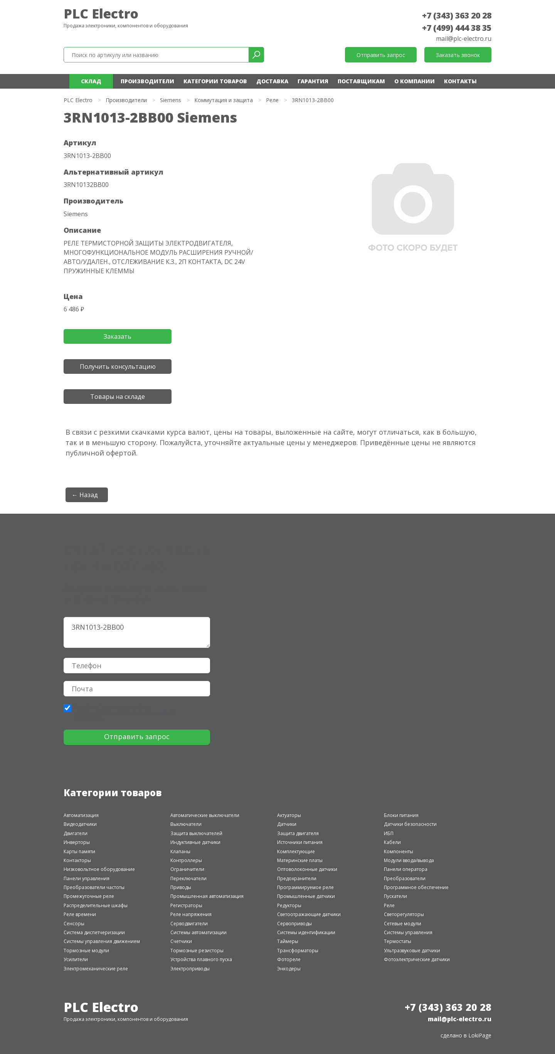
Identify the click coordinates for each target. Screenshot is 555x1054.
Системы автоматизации (198, 932)
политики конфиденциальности (112, 709)
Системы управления (408, 932)
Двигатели (75, 833)
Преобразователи (405, 878)
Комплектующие (296, 851)
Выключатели (186, 824)
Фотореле (289, 959)
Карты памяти (79, 851)
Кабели (392, 842)
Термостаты (397, 941)
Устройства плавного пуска (201, 959)
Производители (147, 81)
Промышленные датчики (306, 896)
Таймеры (287, 941)
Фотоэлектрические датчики (417, 959)
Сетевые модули (402, 923)
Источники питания (300, 842)
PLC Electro (101, 13)
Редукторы (289, 905)
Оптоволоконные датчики (307, 869)
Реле (272, 100)
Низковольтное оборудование (99, 869)
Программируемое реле (305, 887)
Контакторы (77, 860)
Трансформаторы (297, 950)
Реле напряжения (191, 914)
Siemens (170, 100)
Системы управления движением (102, 941)
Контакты (460, 81)
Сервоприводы (294, 923)
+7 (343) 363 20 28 (456, 15)
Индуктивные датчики (195, 842)
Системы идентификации (306, 932)
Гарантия (313, 81)
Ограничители (187, 869)
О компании (414, 81)
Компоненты (398, 851)
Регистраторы (186, 905)
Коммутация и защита (223, 100)
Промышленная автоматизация (207, 896)
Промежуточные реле (89, 896)
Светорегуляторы (404, 914)
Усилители (76, 959)
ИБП (389, 833)
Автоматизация (81, 815)
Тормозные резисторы (197, 950)
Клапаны (180, 851)
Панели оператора (405, 869)
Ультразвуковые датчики (412, 950)
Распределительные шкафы (96, 905)
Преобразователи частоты (94, 887)
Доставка (272, 81)
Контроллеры (186, 860)
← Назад (85, 495)
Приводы (180, 887)
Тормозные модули (86, 950)
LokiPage (479, 1035)
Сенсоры (74, 923)
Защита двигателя (298, 833)
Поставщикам (361, 81)
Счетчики (181, 941)
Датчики (286, 824)
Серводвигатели (189, 923)
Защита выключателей (196, 833)
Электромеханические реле (96, 968)
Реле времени (80, 914)
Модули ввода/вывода (409, 860)
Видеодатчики (80, 824)
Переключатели (188, 878)
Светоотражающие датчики (309, 914)
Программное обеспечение (416, 887)
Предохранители (296, 878)
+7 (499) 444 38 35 (456, 27)
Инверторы (77, 842)
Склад (91, 81)
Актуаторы (289, 815)
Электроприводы (190, 968)
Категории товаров (215, 81)
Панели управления (86, 878)
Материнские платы (300, 860)
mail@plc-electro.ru (463, 38)
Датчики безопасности (410, 824)
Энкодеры (289, 968)
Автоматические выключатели (204, 815)
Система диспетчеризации (94, 932)
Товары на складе (117, 396)
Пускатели (395, 896)
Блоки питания (401, 815)
